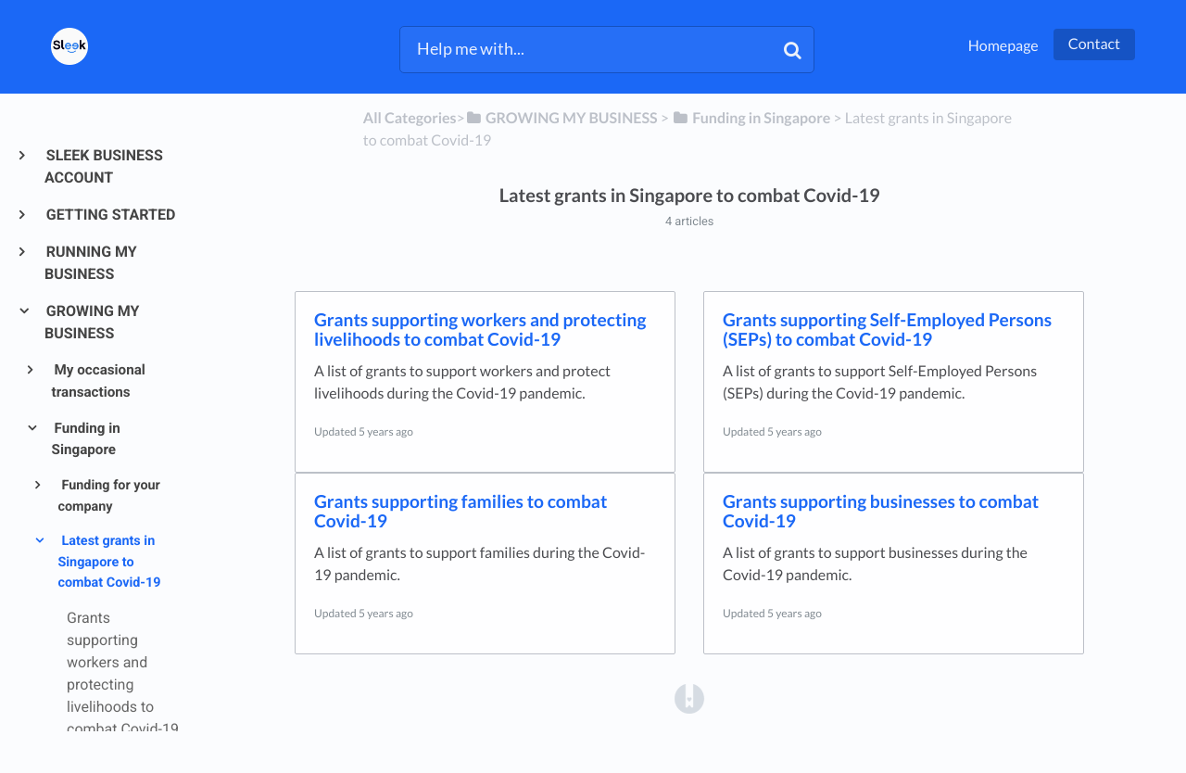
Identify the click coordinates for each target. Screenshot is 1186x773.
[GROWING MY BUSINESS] (561, 118)
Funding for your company (108, 495)
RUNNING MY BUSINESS (90, 263)
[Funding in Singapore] (751, 118)
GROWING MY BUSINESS (92, 322)
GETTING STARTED (109, 214)
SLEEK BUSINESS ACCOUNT (103, 166)
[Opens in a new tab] (689, 698)
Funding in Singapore (86, 439)
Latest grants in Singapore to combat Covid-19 (108, 561)
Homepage (1003, 46)
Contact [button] (1094, 44)
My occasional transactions (98, 380)
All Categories (410, 118)
